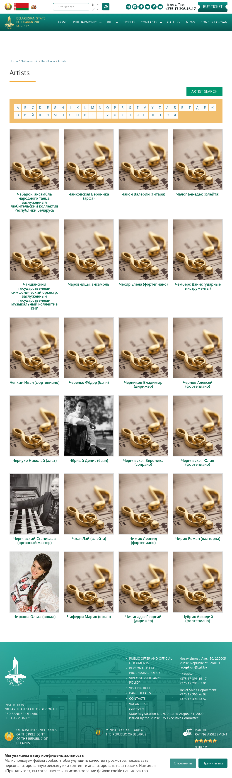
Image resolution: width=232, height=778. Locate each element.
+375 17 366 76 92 (193, 694)
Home (63, 22)
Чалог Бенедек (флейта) (197, 194)
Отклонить (183, 763)
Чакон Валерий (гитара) (143, 194)
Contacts (149, 22)
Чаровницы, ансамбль (88, 284)
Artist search (204, 91)
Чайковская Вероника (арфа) (89, 196)
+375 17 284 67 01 (193, 683)
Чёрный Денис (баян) (89, 460)
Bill (110, 22)
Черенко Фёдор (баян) (89, 382)
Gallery (173, 22)
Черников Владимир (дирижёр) (143, 384)
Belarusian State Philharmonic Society (31, 22)
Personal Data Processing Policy (144, 670)
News (190, 22)
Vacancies (137, 704)
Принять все (213, 763)
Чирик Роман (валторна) (197, 538)
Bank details (140, 693)
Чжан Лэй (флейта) (89, 538)
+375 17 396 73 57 (193, 699)
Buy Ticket (212, 6)
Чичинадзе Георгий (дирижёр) (143, 618)
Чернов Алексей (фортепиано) (198, 384)
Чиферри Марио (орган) (89, 616)
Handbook (48, 61)
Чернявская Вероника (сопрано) (143, 462)
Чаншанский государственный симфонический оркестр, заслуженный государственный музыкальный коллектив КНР (34, 296)
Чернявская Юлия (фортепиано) (197, 462)
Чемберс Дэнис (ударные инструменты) (198, 286)
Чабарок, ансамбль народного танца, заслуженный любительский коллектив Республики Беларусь (34, 202)
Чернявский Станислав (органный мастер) (34, 540)
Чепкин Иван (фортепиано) (34, 382)
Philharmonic (85, 22)
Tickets (129, 22)
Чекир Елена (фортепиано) (143, 284)
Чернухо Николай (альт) (34, 460)
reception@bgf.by (193, 667)
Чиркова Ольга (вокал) (35, 616)
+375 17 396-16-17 (180, 9)
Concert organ (214, 22)
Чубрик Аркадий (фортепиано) (197, 618)
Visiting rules (140, 688)
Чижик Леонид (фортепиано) (143, 540)
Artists (62, 61)
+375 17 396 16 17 (193, 678)
